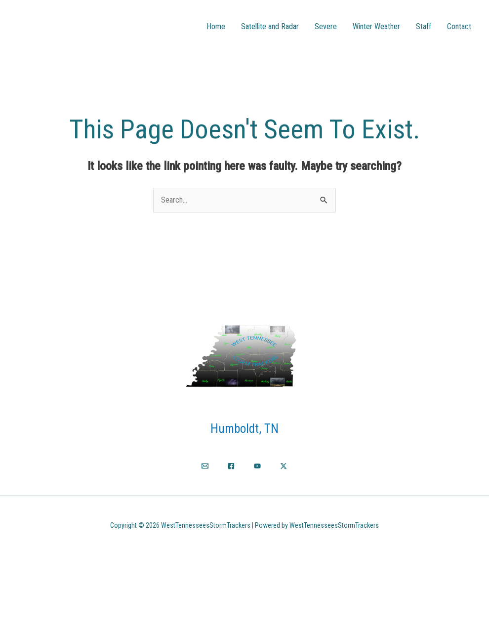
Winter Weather (376, 26)
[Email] (205, 466)
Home (215, 26)
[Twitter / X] (283, 466)
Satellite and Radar (270, 26)
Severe (326, 26)
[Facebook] (231, 466)
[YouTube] (257, 466)
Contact (459, 26)
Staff (423, 26)
